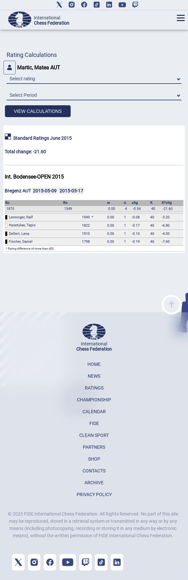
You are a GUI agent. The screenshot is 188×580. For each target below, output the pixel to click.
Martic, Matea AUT (31, 67)
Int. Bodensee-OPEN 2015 (34, 177)
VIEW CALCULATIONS (38, 111)
